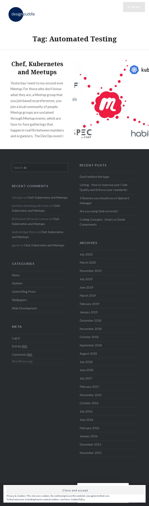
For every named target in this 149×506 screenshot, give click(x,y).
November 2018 (91, 329)
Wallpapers (19, 300)
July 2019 (86, 279)
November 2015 (91, 453)
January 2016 (89, 436)
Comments (22, 354)
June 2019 (86, 287)
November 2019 (91, 271)
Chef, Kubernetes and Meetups (47, 197)
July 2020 (86, 254)
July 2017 (86, 378)
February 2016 (89, 428)
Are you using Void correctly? (99, 211)
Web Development (24, 308)
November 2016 (91, 395)
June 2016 (86, 419)
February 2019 (89, 304)
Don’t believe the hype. (95, 176)
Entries (19, 346)
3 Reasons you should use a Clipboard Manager (104, 200)
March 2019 (88, 295)
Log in (16, 338)
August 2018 (88, 353)
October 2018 (89, 337)
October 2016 (89, 403)
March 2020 (88, 262)
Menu (136, 7)
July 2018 (86, 362)
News (16, 275)
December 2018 (90, 320)
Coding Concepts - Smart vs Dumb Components (102, 222)
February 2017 (89, 386)
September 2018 (91, 345)
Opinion (17, 283)
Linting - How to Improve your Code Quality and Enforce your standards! (103, 187)
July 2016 (86, 411)
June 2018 (86, 370)
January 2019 (89, 312)
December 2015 (90, 444)
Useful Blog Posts (24, 291)
